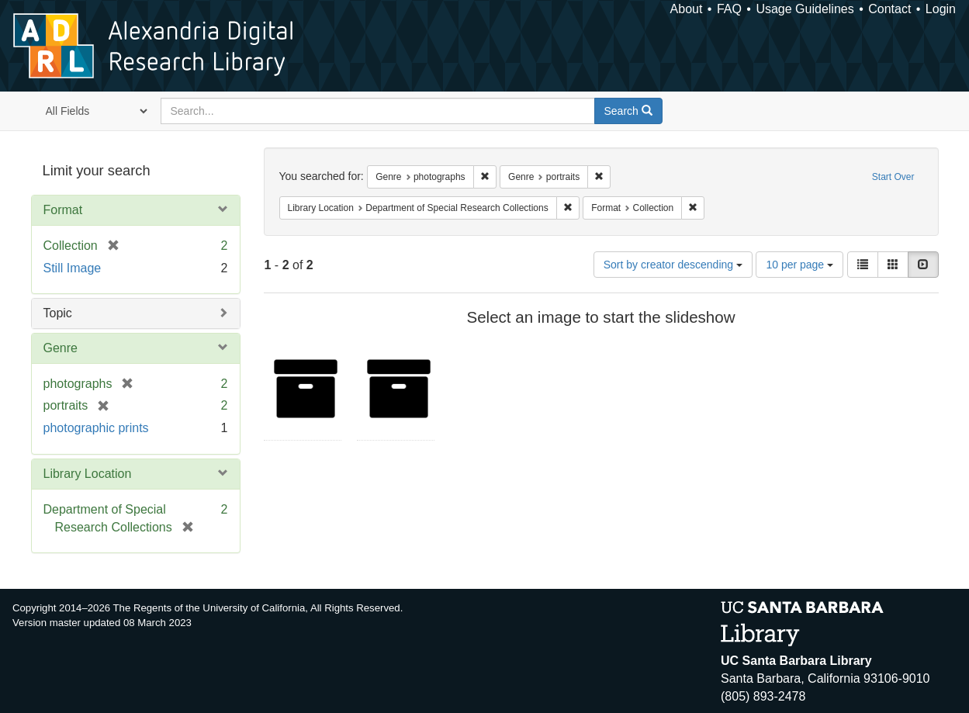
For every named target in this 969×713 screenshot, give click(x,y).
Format (63, 209)
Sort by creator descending (673, 264)
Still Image (72, 268)
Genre (60, 348)
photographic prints (96, 427)
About (686, 9)
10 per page (799, 264)
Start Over (893, 176)
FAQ (729, 9)
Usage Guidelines (804, 9)
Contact (889, 9)
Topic (57, 313)
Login (941, 9)
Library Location (87, 473)
